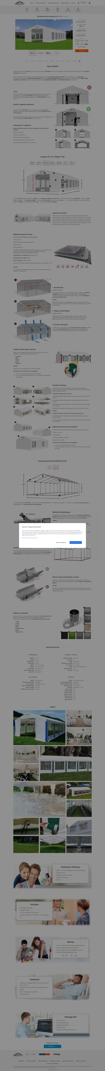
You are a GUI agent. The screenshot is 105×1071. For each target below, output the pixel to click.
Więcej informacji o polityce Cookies (30, 537)
